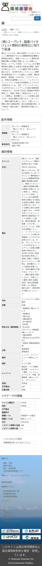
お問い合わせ (35, 15)
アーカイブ (5, 501)
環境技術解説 (6, 482)
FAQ (23, 12)
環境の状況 (7, 466)
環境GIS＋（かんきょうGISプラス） (16, 475)
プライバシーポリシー (12, 521)
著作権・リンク (9, 518)
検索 (37, 18)
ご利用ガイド (35, 12)
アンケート (13, 12)
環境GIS (4, 459)
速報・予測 (7, 463)
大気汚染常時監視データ (13, 471)
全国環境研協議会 (10, 496)
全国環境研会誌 (9, 494)
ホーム (4, 30)
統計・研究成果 (9, 468)
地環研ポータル (7, 487)
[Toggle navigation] (3, 23)
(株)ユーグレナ (28, 332)
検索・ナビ (14, 30)
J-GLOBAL (13, 439)
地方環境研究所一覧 (11, 491)
